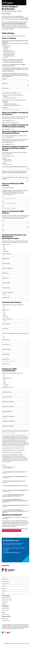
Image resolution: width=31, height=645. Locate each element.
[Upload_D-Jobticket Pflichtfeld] (18, 93)
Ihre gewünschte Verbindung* (7, 187)
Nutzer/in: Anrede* (5, 309)
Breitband (4, 588)
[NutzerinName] (15, 330)
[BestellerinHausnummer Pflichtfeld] (15, 270)
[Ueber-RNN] (15, 232)
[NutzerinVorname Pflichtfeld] (15, 326)
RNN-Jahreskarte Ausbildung (8, 55)
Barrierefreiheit (7, 643)
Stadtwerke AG (5, 578)
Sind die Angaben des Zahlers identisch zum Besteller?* (12, 373)
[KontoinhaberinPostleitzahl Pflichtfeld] (15, 408)
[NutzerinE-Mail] (15, 366)
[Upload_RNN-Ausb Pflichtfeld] (12, 129)
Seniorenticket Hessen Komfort (9, 53)
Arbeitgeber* (4, 78)
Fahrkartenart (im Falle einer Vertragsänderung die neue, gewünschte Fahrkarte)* (15, 44)
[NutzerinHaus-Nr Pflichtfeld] (15, 346)
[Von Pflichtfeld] (15, 198)
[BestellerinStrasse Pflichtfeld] (15, 265)
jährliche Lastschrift (7, 159)
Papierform (6, 28)
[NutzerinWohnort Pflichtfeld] (15, 356)
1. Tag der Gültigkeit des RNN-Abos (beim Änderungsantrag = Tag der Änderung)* (15, 178)
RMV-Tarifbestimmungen (13, 485)
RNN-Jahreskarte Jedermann (8, 54)
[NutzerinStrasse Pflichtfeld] (15, 341)
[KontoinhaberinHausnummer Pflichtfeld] (15, 404)
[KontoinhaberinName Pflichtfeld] (15, 394)
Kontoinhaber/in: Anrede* (7, 378)
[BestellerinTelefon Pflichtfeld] (15, 285)
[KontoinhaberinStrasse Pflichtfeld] (15, 399)
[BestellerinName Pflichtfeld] (15, 260)
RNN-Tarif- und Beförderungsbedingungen (16, 476)
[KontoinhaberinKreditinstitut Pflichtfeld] (15, 428)
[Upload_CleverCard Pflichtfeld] (12, 120)
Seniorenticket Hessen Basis (8, 51)
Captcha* (4, 465)
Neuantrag (5, 96)
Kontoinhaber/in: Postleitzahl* (11, 406)
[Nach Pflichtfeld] (15, 203)
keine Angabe (6, 251)
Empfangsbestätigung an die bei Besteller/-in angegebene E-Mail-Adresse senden (15, 518)
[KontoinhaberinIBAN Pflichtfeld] (15, 433)
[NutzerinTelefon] (15, 361)
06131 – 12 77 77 (16, 552)
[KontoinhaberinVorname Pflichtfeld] (15, 389)
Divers (4, 248)
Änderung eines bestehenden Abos (10, 97)
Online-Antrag (18, 16)
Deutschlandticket (6, 46)
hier (26, 528)
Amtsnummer (4, 83)
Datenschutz (26, 643)
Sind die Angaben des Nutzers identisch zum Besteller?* (12, 304)
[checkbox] (9, 467)
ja (3, 306)
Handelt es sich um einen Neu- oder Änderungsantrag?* (12, 95)
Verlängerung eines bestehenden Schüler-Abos (12, 105)
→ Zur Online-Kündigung (24, 19)
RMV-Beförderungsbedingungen (14, 481)
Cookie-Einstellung (14, 643)
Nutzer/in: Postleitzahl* (9, 349)
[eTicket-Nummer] (15, 174)
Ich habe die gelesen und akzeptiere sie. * (15, 477)
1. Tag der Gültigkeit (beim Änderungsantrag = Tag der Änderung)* (14, 166)
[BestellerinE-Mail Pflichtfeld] (15, 299)
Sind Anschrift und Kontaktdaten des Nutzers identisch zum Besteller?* (15, 334)
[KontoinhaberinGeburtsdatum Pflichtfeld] (15, 418)
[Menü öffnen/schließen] (27, 2)
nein (4, 307)
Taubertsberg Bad (5, 583)
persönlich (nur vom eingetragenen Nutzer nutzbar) (13, 62)
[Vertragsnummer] (15, 109)
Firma (4, 250)
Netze (3, 593)
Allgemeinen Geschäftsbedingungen (15, 471)
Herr (4, 245)
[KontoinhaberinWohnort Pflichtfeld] (15, 413)
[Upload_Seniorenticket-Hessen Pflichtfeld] (12, 156)
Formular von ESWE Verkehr (7, 70)
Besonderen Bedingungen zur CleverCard (16, 505)
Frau (4, 247)
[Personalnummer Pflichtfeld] (15, 90)
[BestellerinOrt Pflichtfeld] (15, 280)
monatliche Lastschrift (7, 160)
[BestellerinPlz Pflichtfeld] (15, 275)
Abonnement (5, 47)
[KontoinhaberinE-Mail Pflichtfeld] (15, 423)
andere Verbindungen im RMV (9, 194)
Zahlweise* (4, 158)
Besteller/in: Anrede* (6, 244)
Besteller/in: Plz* (7, 273)
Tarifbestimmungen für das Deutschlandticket (17, 490)
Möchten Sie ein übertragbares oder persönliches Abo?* (12, 59)
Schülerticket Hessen (7, 50)
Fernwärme (4, 590)
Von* (3, 220)
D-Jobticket (5, 57)
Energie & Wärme (5, 581)
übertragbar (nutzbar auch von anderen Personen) (12, 60)
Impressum (21, 643)
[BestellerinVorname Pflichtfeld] (15, 255)
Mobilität (3, 586)
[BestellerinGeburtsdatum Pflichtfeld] (15, 294)
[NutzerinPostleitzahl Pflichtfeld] (15, 351)
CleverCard (5, 48)
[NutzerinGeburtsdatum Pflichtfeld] (15, 321)
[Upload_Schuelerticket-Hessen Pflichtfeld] (12, 144)
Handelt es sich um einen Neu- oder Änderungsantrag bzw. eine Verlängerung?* (14, 100)
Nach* (3, 225)
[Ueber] (15, 208)
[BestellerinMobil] (15, 289)
